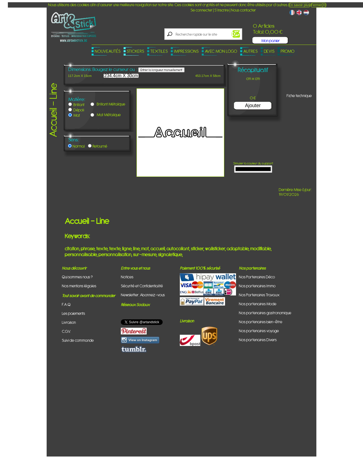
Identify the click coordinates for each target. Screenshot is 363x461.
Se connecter (201, 10)
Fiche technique (299, 95)
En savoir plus (299, 5)
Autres (250, 51)
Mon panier (270, 40)
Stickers (135, 51)
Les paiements (73, 313)
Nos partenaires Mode (257, 303)
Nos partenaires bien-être (260, 321)
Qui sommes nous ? (77, 276)
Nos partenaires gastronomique (265, 312)
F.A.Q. (66, 304)
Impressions (186, 51)
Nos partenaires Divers (258, 339)
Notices (127, 276)
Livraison (69, 322)
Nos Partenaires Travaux (259, 294)
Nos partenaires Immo (257, 285)
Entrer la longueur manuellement (161, 70)
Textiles (159, 51)
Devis (269, 51)
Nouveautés (108, 51)
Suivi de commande (78, 340)
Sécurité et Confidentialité (142, 285)
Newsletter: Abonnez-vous (143, 294)
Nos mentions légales (79, 285)
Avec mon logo (221, 51)
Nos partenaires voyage (259, 330)
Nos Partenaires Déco (257, 276)
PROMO (287, 51)
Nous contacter (243, 10)
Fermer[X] (318, 5)
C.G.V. (66, 331)
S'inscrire (221, 10)
